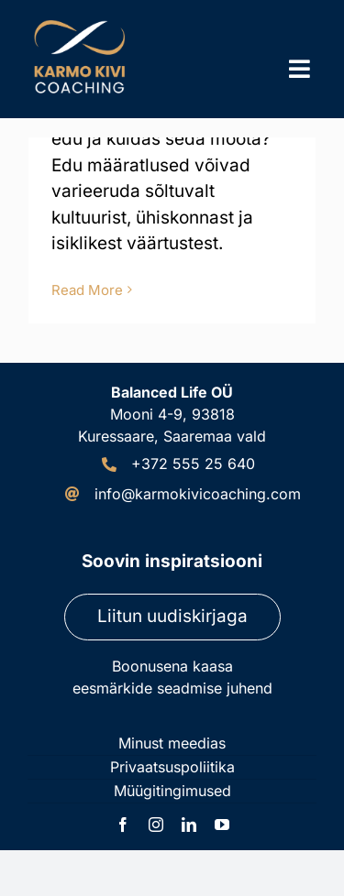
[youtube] (222, 824)
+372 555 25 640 (193, 463)
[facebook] (123, 824)
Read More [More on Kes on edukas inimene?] (87, 290)
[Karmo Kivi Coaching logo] (83, 22)
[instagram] (156, 824)
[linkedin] (189, 824)
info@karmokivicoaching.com (197, 494)
